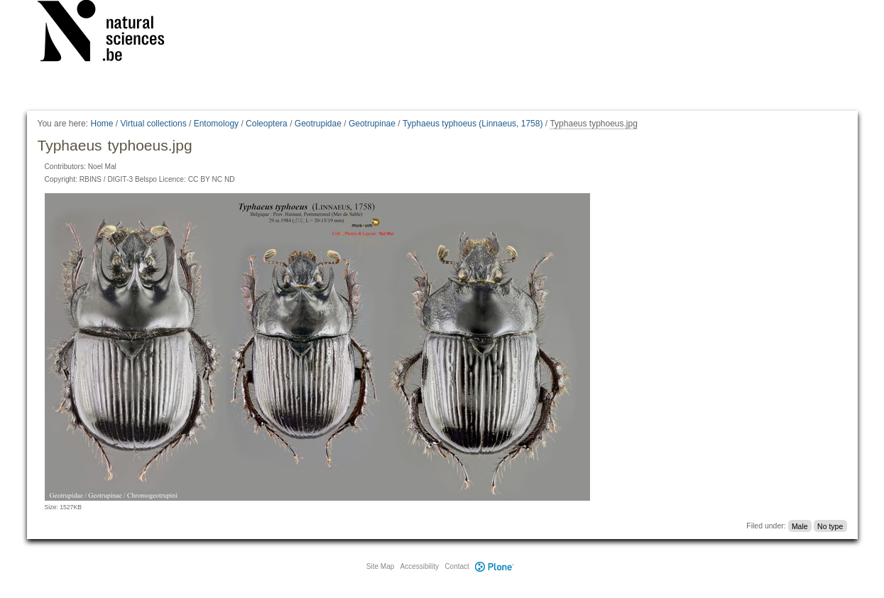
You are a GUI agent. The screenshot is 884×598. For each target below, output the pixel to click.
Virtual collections (154, 124)
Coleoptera (267, 124)
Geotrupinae (372, 124)
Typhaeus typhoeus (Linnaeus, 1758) (472, 124)
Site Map (380, 566)
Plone (495, 566)
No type (830, 525)
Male (800, 525)
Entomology (216, 124)
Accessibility (419, 566)
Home (101, 124)
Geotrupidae (318, 124)
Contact (456, 566)
